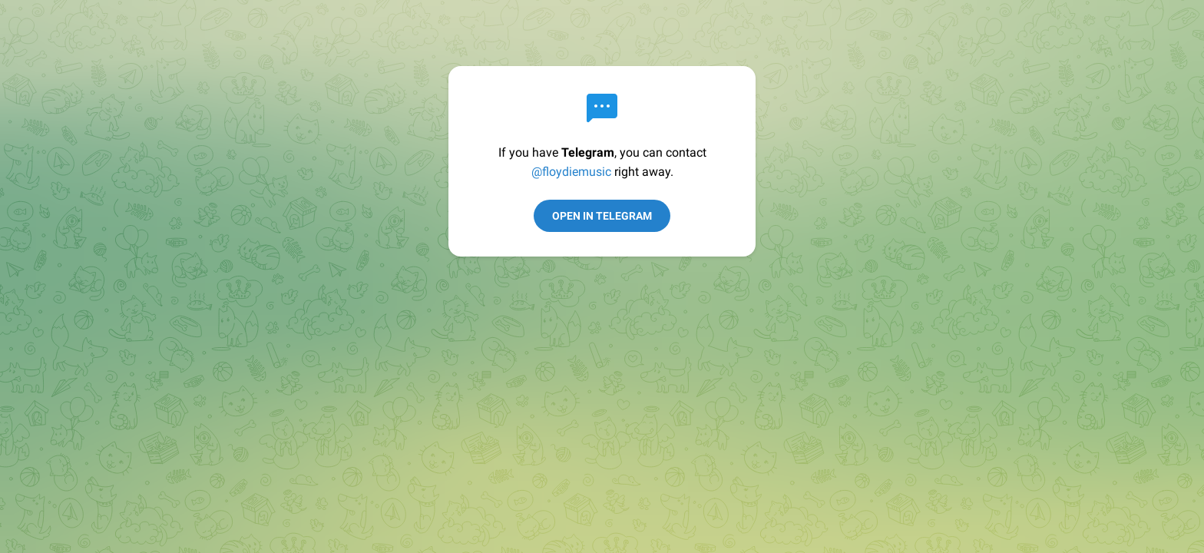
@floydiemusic (571, 171)
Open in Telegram (602, 216)
